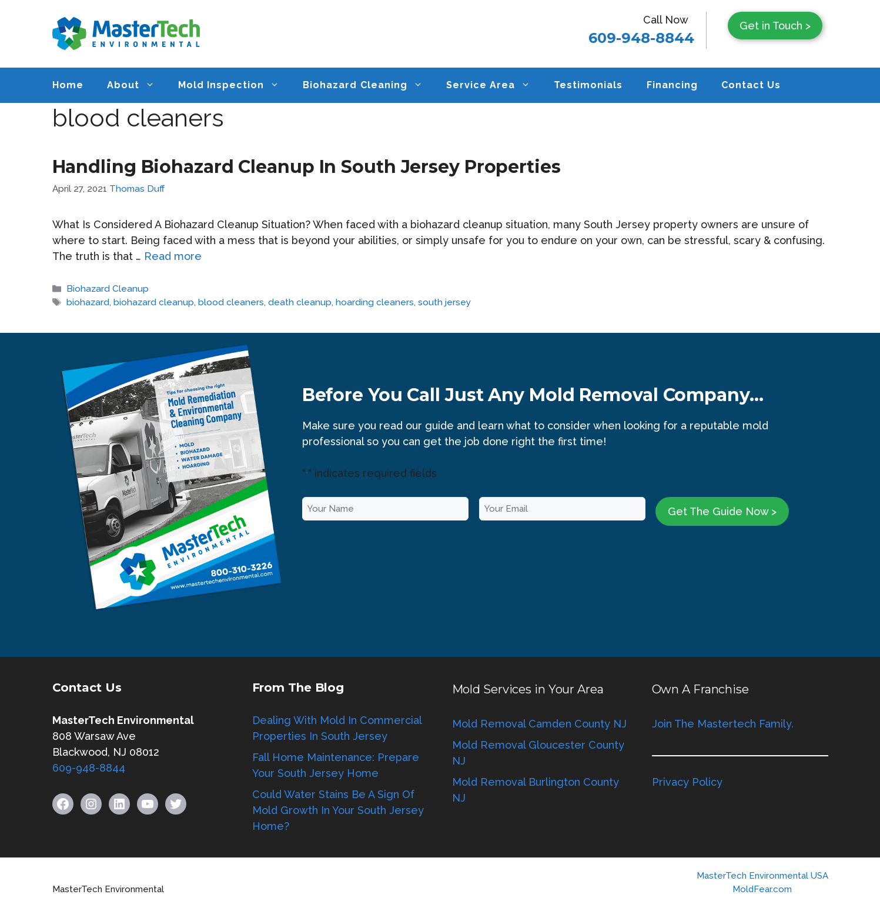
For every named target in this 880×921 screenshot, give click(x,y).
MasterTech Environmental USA (762, 875)
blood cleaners (231, 302)
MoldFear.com (762, 889)
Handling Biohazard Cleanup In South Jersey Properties (306, 167)
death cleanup (300, 302)
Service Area (494, 85)
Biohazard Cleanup (107, 288)
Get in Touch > (775, 25)
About (136, 85)
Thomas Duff (137, 188)
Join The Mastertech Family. (723, 724)
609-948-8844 (641, 37)
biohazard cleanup (153, 302)
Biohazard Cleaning (368, 85)
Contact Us (751, 85)
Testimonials (588, 85)
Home (67, 85)
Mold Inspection (234, 85)
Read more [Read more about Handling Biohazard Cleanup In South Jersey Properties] (173, 256)
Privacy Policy (687, 782)
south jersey (444, 302)
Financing (672, 85)
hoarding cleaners (375, 302)
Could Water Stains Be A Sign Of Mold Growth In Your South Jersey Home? (338, 810)
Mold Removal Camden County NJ (539, 724)
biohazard (87, 302)
